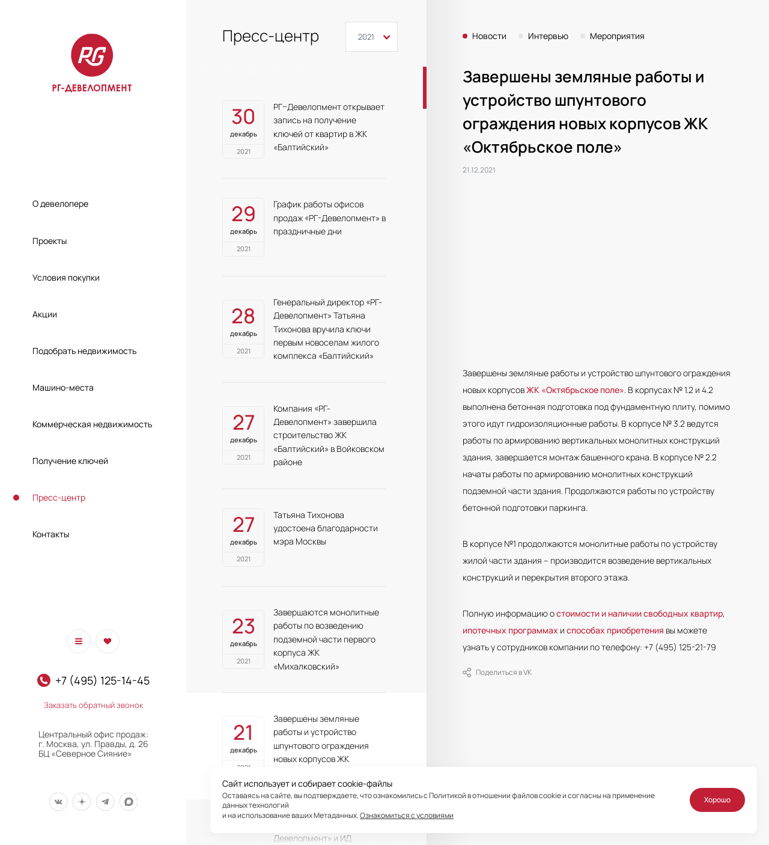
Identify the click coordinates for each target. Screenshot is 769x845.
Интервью (548, 36)
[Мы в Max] (128, 802)
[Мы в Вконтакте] (58, 802)
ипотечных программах (510, 630)
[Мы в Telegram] (105, 802)
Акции (44, 314)
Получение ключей (70, 460)
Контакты (50, 534)
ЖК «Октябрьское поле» (575, 389)
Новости (489, 36)
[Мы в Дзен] (81, 802)
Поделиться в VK (497, 672)
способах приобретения (615, 630)
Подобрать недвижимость (84, 350)
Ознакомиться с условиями (407, 815)
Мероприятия (617, 36)
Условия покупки (66, 277)
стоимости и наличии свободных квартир (639, 613)
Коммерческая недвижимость (92, 424)
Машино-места (63, 387)
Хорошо (717, 800)
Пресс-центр (58, 497)
